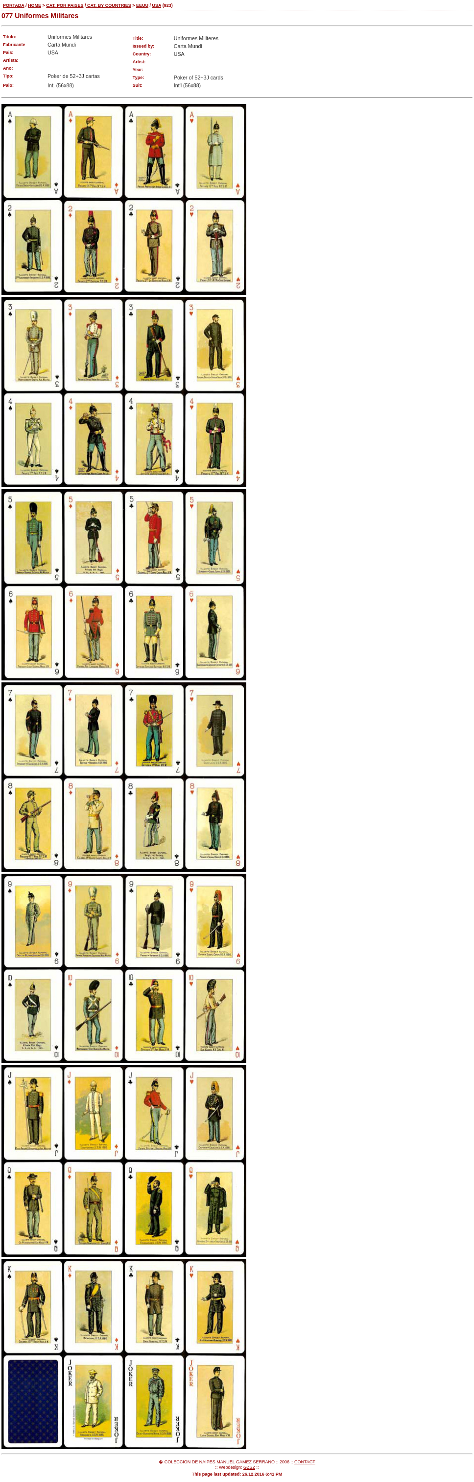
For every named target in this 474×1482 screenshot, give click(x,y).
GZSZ (249, 1467)
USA (156, 5)
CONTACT (304, 1461)
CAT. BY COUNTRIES (108, 5)
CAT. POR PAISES (64, 5)
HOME (34, 5)
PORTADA (13, 5)
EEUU (142, 5)
